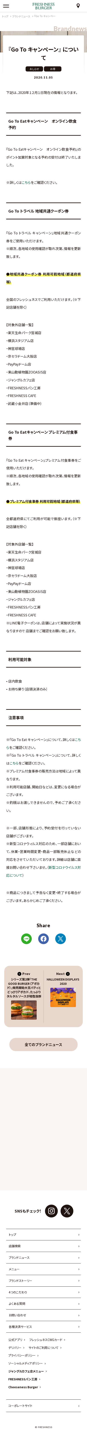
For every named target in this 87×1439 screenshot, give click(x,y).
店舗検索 (15, 1246)
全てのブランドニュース (43, 1044)
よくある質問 (17, 1303)
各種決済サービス (20, 1326)
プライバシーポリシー (22, 1355)
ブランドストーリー (20, 1280)
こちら (26, 182)
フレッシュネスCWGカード (45, 1340)
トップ (12, 1234)
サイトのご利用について (44, 1347)
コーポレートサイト (20, 1405)
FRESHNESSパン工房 (22, 1379)
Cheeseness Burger (23, 1387)
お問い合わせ (17, 1315)
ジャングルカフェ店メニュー (26, 1371)
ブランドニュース (19, 1257)
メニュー (14, 1269)
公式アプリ (15, 1340)
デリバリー (15, 1347)
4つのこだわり (18, 1292)
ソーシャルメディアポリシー (25, 1363)
